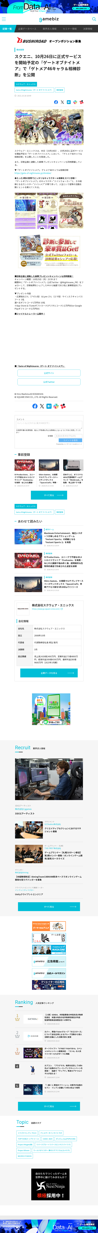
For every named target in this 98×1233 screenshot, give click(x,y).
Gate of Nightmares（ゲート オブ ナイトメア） (34, 90)
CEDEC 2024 (47, 1139)
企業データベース (27, 28)
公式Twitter (49, 381)
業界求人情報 (50, 28)
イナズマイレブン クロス (27, 1133)
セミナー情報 (70, 28)
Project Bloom (23, 1150)
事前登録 (20, 49)
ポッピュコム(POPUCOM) (65, 1139)
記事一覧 (7, 28)
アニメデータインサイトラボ (51, 1133)
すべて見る (49, 495)
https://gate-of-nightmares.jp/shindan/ (33, 173)
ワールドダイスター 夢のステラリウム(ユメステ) (51, 1150)
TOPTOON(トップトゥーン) (28, 1139)
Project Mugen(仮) (25, 1144)
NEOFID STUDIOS (25, 1156)
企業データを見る (49, 672)
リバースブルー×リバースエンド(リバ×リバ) (53, 1144)
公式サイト (49, 373)
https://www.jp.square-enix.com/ (47, 609)
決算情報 (87, 28)
